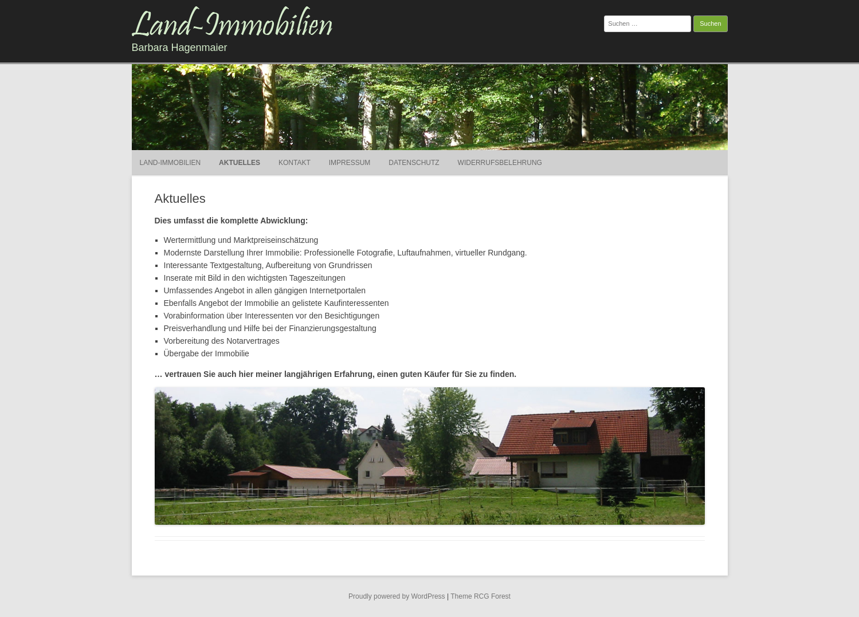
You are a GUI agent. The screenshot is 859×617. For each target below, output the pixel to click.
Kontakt (295, 163)
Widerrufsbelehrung (500, 163)
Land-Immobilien (170, 163)
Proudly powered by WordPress (396, 596)
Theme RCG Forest (480, 596)
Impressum (350, 163)
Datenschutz (414, 163)
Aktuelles (239, 163)
